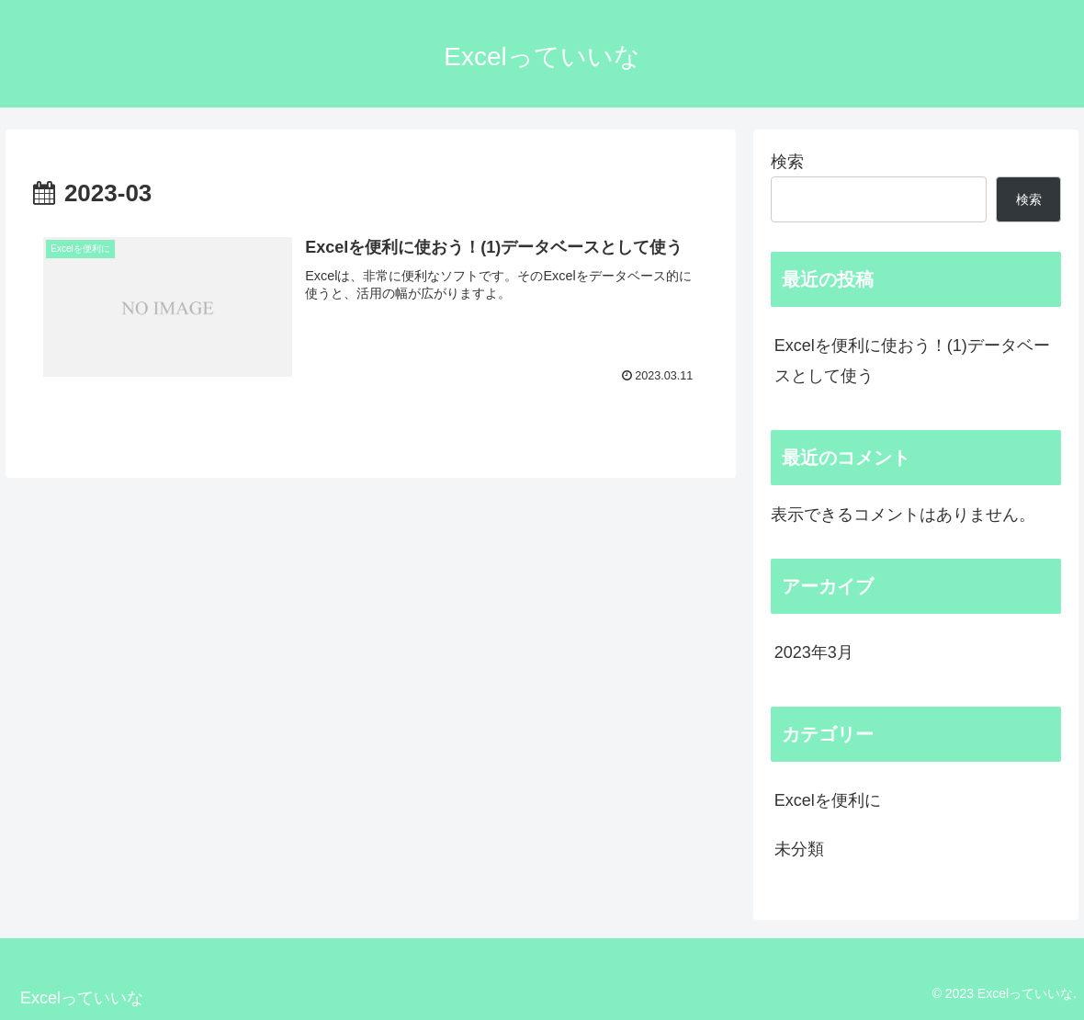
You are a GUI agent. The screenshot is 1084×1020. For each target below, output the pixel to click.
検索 (787, 162)
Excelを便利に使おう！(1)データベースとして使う (912, 360)
